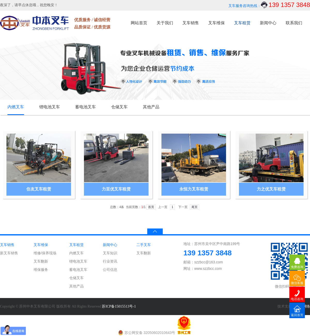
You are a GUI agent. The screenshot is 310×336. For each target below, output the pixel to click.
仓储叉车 (119, 107)
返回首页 (297, 315)
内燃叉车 (15, 107)
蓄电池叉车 (85, 107)
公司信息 (110, 270)
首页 (151, 207)
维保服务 (41, 270)
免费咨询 (297, 267)
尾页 (194, 207)
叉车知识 (110, 253)
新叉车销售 (9, 253)
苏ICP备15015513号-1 (119, 306)
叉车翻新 (41, 261)
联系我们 (294, 23)
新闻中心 (268, 23)
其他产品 (151, 107)
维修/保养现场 (45, 253)
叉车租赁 (242, 23)
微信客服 (297, 283)
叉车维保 (216, 23)
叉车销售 (190, 23)
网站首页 (139, 23)
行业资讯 (110, 261)
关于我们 (165, 23)
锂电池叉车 (49, 107)
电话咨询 (297, 299)
